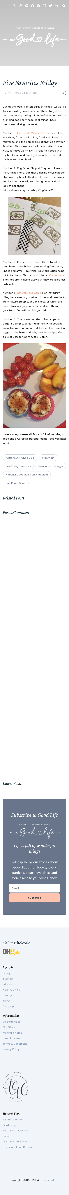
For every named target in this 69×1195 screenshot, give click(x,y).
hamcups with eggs (50, 466)
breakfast (48, 457)
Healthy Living (11, 989)
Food (6, 1136)
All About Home (13, 1119)
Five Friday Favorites (18, 466)
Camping (8, 1006)
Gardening (9, 1125)
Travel (6, 1000)
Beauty (7, 995)
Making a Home (12, 1032)
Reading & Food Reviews (18, 1147)
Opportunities (11, 1021)
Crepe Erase (56, 275)
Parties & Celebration (16, 1130)
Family (6, 973)
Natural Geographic (29, 292)
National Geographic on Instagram (27, 474)
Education (9, 984)
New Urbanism (12, 1038)
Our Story (9, 1027)
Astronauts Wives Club (31, 133)
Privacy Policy (11, 1049)
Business (8, 978)
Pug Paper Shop (16, 483)
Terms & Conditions (15, 1043)
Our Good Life (50, 1180)
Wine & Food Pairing (15, 1141)
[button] (64, 93)
